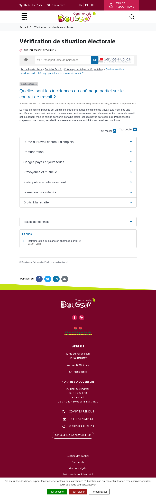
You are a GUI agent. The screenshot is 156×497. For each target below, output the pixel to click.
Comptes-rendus (81, 411)
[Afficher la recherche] (132, 17)
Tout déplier (128, 129)
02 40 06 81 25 (78, 365)
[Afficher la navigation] (24, 17)
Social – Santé (53, 69)
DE (92, 5)
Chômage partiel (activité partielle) (83, 69)
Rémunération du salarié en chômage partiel (54, 240)
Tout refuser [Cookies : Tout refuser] (78, 491)
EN (80, 5)
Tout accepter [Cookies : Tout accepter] (57, 491)
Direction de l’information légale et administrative (45, 262)
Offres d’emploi (81, 419)
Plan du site (78, 462)
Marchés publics (81, 426)
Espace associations (121, 5)
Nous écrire (78, 372)
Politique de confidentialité (78, 474)
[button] (78, 142)
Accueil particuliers (31, 69)
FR (86, 5)
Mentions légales (78, 468)
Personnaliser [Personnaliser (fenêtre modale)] (99, 491)
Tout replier (107, 131)
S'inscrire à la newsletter (73, 435)
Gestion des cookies (78, 456)
